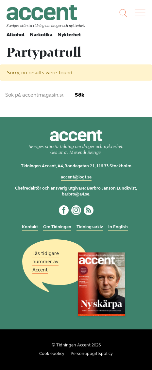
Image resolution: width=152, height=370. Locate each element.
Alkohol (16, 35)
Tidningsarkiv (89, 227)
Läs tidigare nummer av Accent (45, 261)
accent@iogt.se (76, 177)
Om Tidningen (57, 227)
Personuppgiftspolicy (92, 353)
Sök (79, 95)
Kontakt (30, 227)
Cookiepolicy (51, 353)
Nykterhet (69, 35)
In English (118, 227)
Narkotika (41, 35)
